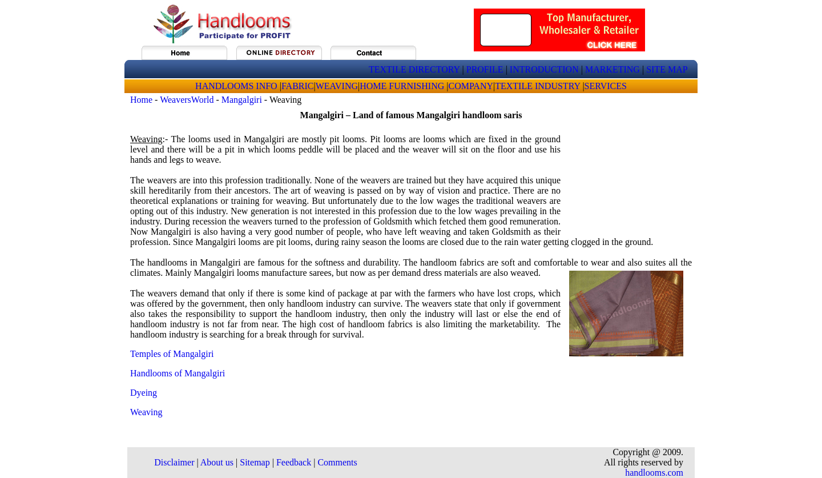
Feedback (293, 462)
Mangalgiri (241, 100)
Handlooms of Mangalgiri (177, 373)
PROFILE (484, 69)
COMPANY (470, 86)
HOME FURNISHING (403, 86)
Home (141, 100)
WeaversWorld (186, 100)
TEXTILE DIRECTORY (414, 69)
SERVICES (606, 86)
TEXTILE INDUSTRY (537, 86)
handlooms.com (654, 472)
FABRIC (297, 86)
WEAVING (337, 86)
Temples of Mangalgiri (171, 354)
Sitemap (254, 462)
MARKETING (612, 69)
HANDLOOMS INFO (237, 86)
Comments (337, 462)
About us (216, 462)
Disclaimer (174, 462)
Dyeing (143, 392)
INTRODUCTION (544, 69)
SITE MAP (666, 69)
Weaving (146, 412)
